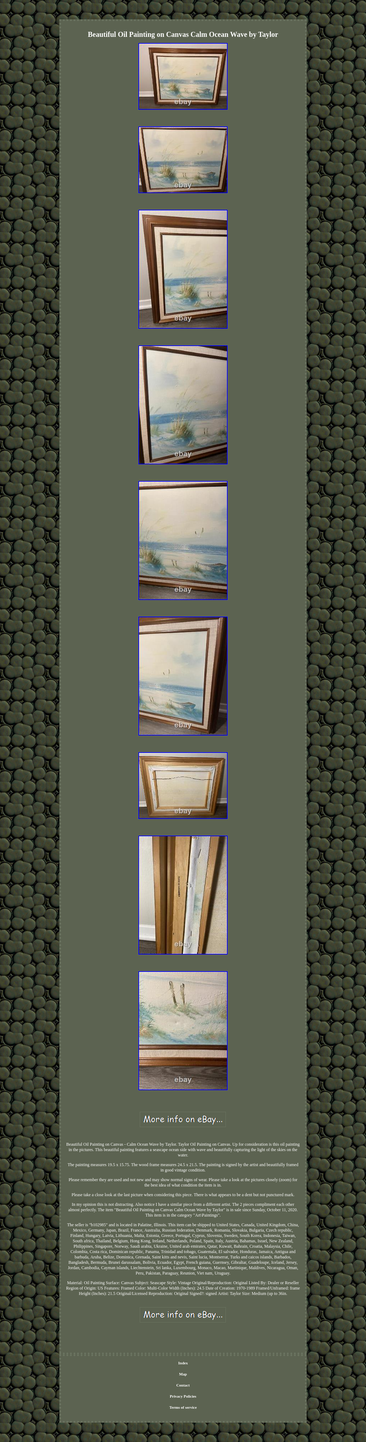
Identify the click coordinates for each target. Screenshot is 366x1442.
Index (183, 1363)
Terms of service (183, 1407)
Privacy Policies (183, 1396)
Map (183, 1374)
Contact (182, 1385)
